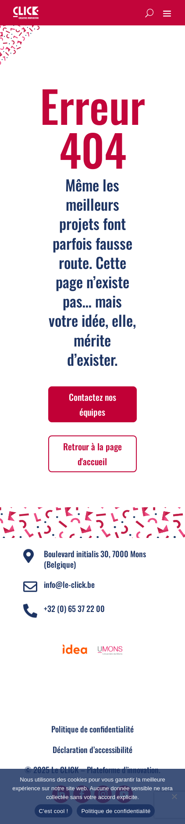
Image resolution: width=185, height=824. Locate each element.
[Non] (174, 796)
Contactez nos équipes (92, 404)
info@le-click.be (69, 584)
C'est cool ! (53, 811)
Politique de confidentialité (92, 729)
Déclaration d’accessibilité (92, 749)
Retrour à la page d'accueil (92, 454)
